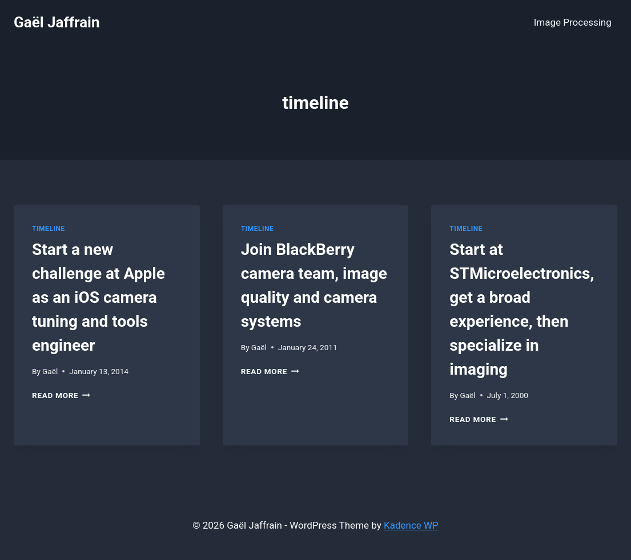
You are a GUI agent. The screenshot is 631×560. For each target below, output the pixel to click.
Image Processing (573, 22)
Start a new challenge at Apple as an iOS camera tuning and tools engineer (98, 297)
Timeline (48, 229)
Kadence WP (411, 525)
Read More (61, 395)
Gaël (50, 371)
